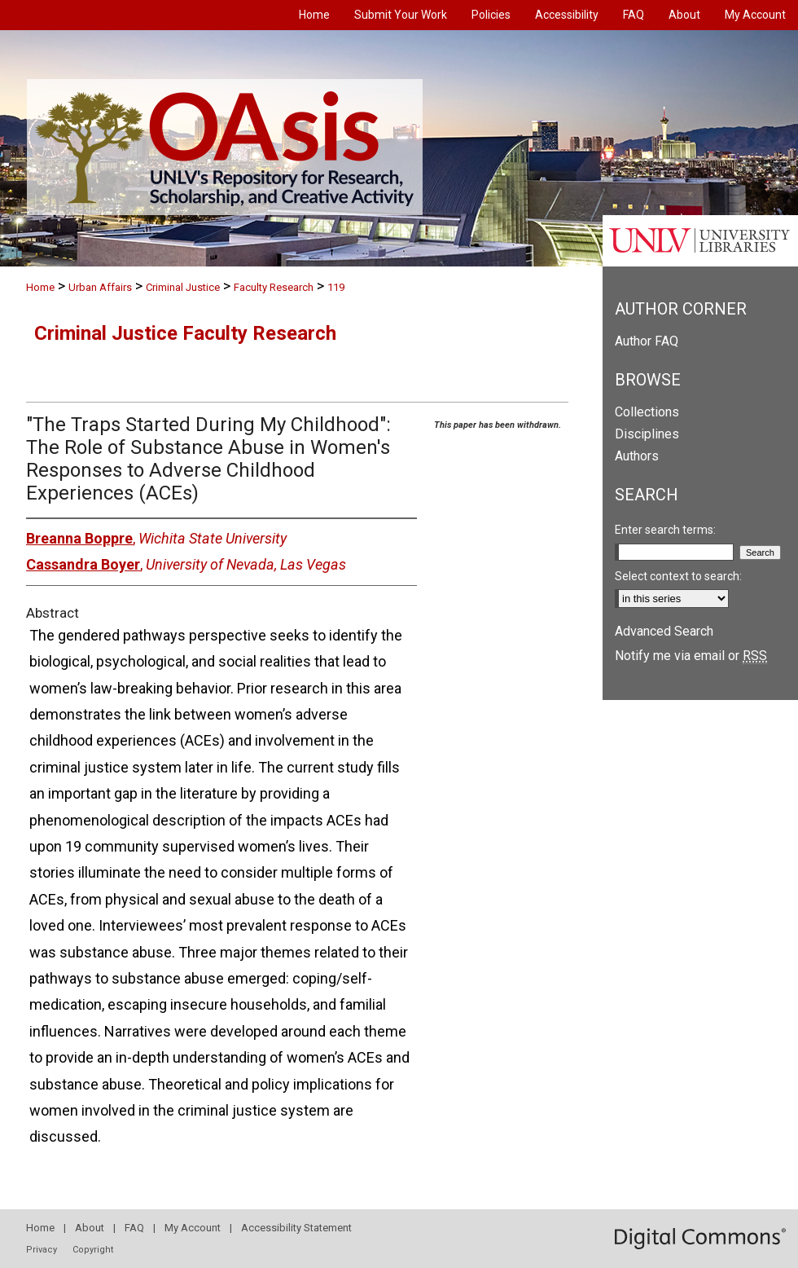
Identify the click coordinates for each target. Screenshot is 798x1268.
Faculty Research (274, 287)
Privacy (41, 1249)
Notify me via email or (691, 655)
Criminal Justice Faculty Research (185, 333)
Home (40, 287)
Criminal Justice (183, 287)
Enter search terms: (665, 529)
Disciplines (647, 434)
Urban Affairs (100, 287)
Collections (647, 412)
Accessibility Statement (296, 1228)
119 (335, 287)
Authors (637, 456)
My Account (192, 1228)
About (89, 1228)
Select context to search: (678, 576)
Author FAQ (646, 341)
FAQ (134, 1228)
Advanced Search (664, 631)
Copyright (92, 1249)
